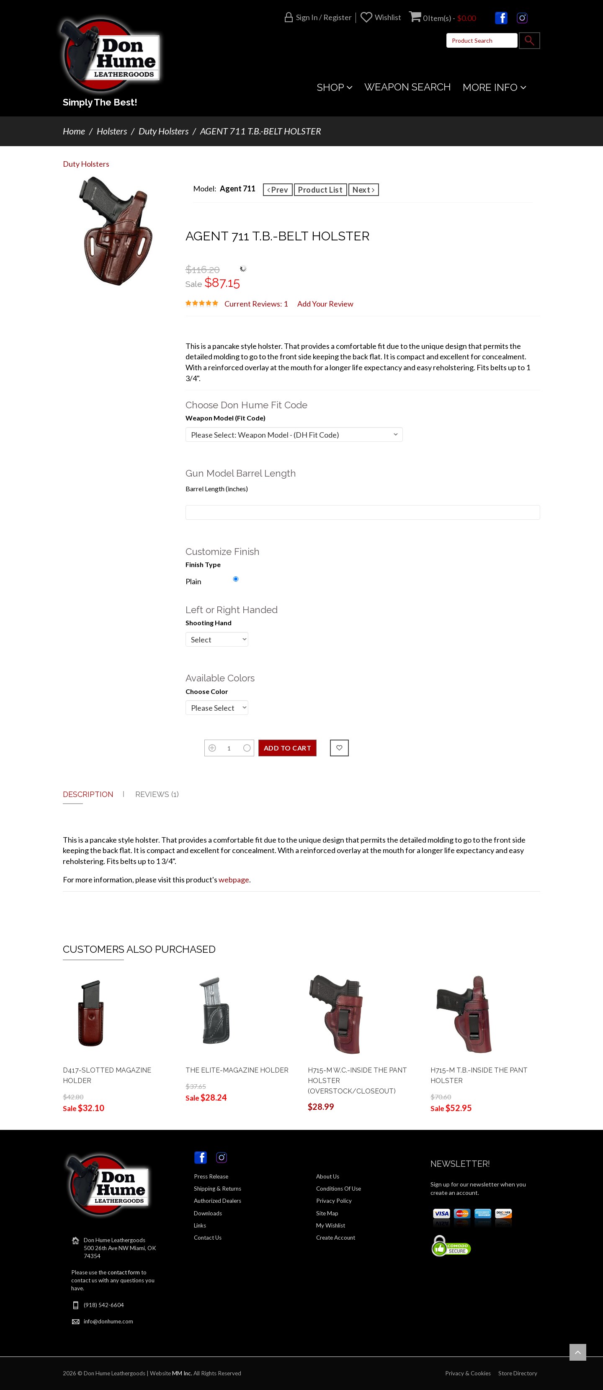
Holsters (112, 131)
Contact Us (208, 1237)
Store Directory (517, 1373)
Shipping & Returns (217, 1188)
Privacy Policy (334, 1200)
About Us (327, 1176)
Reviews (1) (157, 794)
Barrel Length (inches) (217, 489)
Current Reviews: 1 (256, 303)
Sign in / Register (324, 17)
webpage (234, 879)
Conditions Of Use (338, 1188)
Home (74, 131)
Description (88, 794)
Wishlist (388, 17)
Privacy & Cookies (468, 1373)
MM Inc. (182, 1373)
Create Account (335, 1237)
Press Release (211, 1176)
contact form (124, 1272)
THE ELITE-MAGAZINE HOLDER (237, 1070)
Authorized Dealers (217, 1200)
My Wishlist (330, 1225)
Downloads (208, 1213)
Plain (193, 581)
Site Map (327, 1213)
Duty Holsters (163, 131)
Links (200, 1225)
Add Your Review (325, 303)
